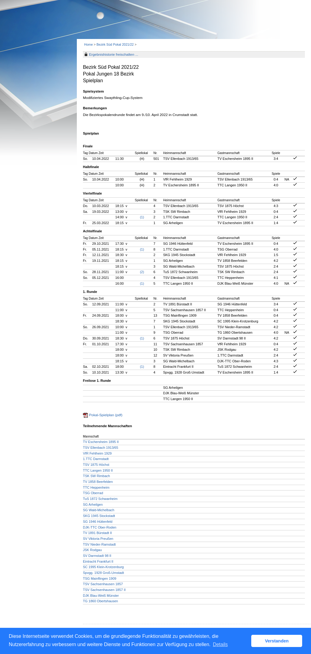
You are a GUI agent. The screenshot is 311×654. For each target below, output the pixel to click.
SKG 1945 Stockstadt (99, 516)
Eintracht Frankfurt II (98, 561)
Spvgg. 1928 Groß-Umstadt (103, 573)
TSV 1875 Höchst (96, 464)
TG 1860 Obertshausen (100, 601)
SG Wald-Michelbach (98, 510)
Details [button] (220, 644)
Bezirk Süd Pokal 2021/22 (115, 44)
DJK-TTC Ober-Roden (99, 527)
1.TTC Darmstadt (96, 459)
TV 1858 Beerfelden (98, 481)
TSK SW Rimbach (96, 476)
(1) (142, 217)
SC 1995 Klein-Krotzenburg (103, 567)
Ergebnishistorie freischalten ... (113, 54)
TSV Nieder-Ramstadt (99, 544)
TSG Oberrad (93, 493)
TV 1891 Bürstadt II (97, 533)
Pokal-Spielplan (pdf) (106, 415)
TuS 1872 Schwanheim (100, 499)
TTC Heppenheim (96, 487)
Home (88, 44)
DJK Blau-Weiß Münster (101, 595)
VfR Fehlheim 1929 (97, 453)
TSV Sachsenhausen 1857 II (104, 590)
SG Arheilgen (93, 504)
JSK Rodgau (92, 550)
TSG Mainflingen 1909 (99, 578)
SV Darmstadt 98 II (97, 555)
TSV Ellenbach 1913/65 (100, 447)
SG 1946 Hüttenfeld (98, 521)
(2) (142, 272)
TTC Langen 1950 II (98, 470)
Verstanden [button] (277, 640)
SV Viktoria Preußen (98, 538)
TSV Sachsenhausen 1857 (103, 584)
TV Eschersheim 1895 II (101, 442)
